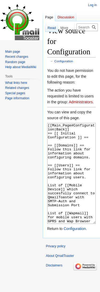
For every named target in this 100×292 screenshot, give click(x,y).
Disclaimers (54, 285)
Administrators (81, 102)
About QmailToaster (60, 276)
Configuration (63, 61)
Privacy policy (55, 266)
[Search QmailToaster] (87, 27)
